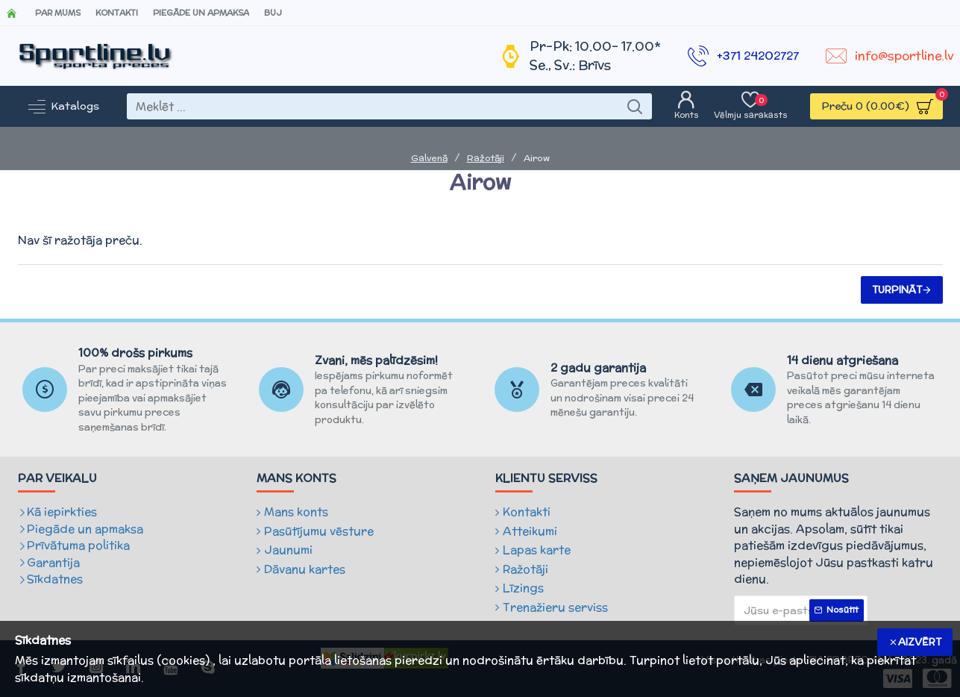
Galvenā (429, 157)
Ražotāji (485, 157)
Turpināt (897, 290)
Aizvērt (919, 642)
